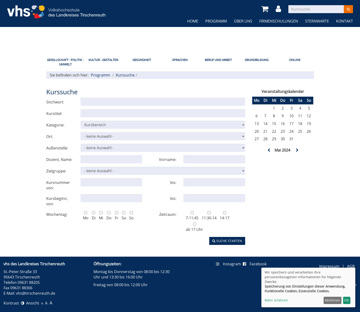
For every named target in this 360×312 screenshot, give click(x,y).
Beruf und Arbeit (218, 60)
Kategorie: (55, 125)
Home (192, 21)
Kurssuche (125, 75)
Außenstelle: (57, 148)
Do (109, 216)
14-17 (224, 216)
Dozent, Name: (59, 159)
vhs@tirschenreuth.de (35, 293)
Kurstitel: (54, 113)
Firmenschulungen (278, 21)
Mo (86, 216)
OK (346, 300)
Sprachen (180, 60)
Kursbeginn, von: (57, 201)
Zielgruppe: (56, 171)
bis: (173, 182)
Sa (124, 216)
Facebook (255, 263)
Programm (216, 21)
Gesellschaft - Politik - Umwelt (65, 62)
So (131, 216)
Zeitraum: (167, 214)
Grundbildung (256, 60)
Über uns (243, 21)
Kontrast (14, 303)
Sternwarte (317, 21)
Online (294, 60)
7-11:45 (192, 216)
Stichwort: (55, 102)
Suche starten (227, 241)
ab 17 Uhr (194, 227)
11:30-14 (209, 216)
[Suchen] (348, 9)
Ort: (49, 136)
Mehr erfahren (276, 300)
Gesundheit (141, 60)
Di (94, 216)
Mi (101, 216)
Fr (116, 216)
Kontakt (344, 21)
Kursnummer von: (58, 185)
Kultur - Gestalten (103, 60)
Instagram (229, 263)
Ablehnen (332, 300)
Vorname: (167, 159)
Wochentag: (56, 214)
